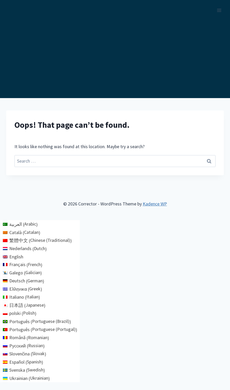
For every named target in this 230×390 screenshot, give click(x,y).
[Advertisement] (115, 59)
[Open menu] (219, 10)
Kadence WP (155, 204)
